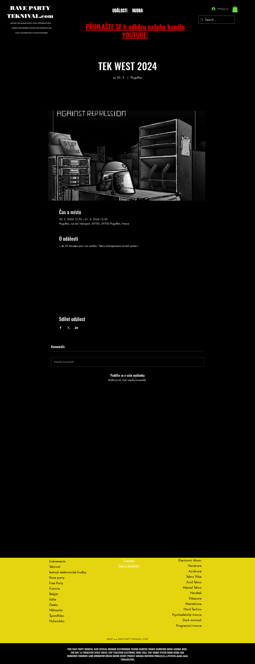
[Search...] (216, 20)
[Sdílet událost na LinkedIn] (76, 327)
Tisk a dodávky (129, 566)
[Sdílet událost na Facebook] (60, 327)
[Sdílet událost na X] (68, 327)
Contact (128, 560)
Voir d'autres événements (127, 95)
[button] (235, 9)
